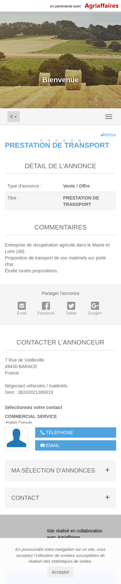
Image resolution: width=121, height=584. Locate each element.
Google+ (95, 309)
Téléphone (56, 432)
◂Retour (108, 134)
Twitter (71, 309)
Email (21, 309)
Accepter (60, 572)
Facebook (46, 309)
